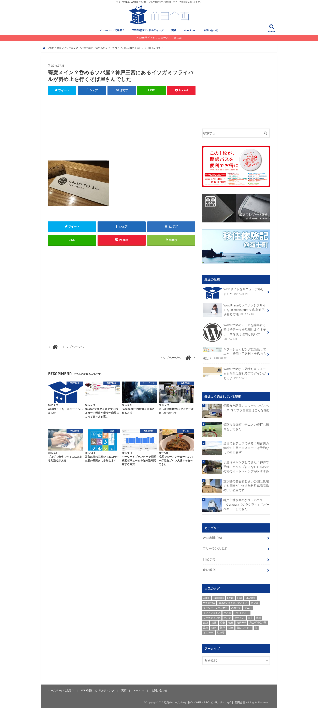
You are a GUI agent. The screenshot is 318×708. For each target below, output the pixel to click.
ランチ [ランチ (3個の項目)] (227, 617)
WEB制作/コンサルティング (147, 30)
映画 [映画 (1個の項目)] (230, 622)
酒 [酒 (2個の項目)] (256, 627)
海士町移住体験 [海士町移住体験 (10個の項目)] (257, 622)
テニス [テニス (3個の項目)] (248, 607)
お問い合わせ (210, 30)
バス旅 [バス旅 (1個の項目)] (227, 612)
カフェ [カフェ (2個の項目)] (254, 602)
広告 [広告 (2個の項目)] (222, 622)
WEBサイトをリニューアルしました (160, 37)
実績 (173, 30)
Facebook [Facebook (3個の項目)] (218, 597)
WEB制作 (212, 537)
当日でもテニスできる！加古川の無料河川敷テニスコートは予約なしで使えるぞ (246, 447)
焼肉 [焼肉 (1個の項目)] (214, 627)
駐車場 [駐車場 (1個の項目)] (221, 631)
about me (189, 30)
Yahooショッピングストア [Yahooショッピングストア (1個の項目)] (233, 602)
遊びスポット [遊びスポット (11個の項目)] (244, 627)
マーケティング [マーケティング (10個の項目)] (211, 617)
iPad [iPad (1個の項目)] (239, 597)
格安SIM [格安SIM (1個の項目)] (241, 622)
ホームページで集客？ (112, 30)
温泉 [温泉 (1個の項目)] (205, 627)
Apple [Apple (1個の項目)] (206, 597)
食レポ (209, 569)
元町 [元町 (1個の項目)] (258, 617)
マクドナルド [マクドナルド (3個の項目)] (242, 612)
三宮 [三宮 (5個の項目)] (250, 617)
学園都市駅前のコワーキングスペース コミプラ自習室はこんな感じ (246, 407)
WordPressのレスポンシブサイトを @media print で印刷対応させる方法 (234, 309)
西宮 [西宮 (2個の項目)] (230, 627)
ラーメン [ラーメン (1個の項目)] (239, 617)
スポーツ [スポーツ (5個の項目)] (236, 607)
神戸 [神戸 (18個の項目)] (222, 627)
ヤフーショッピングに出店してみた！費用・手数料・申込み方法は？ (234, 353)
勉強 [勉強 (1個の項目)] (205, 622)
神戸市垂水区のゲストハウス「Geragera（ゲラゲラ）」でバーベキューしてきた (246, 504)
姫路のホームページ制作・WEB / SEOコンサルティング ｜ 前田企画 (204, 701)
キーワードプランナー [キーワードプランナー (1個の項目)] (215, 607)
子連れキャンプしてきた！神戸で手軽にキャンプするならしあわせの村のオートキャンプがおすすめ (246, 466)
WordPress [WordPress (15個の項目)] (209, 602)
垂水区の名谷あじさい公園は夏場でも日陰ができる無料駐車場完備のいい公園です (246, 485)
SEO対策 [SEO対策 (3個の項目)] (251, 597)
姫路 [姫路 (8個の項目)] (214, 622)
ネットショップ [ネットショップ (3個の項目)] (211, 612)
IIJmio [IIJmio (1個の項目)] (230, 597)
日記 (209, 558)
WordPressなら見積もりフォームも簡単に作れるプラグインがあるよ (234, 372)
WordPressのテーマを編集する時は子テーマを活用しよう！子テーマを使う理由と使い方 (234, 331)
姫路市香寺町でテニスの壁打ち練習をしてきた (246, 426)
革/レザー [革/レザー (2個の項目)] (208, 631)
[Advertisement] (122, 128)
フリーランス (215, 547)
